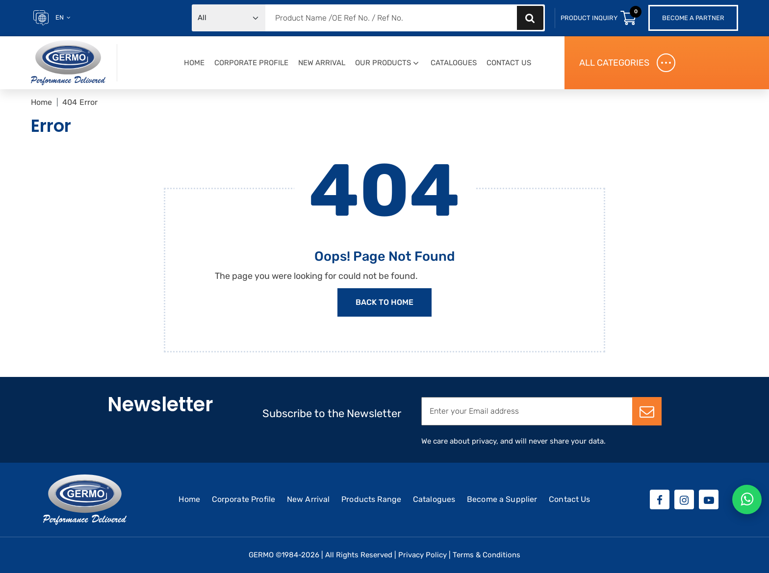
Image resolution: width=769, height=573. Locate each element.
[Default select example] (228, 17)
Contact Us (509, 62)
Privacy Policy (422, 554)
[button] (415, 63)
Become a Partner (693, 18)
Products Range (371, 499)
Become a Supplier (502, 499)
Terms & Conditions (486, 554)
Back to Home (384, 302)
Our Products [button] (383, 62)
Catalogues (454, 62)
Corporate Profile (251, 62)
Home (194, 62)
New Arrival (321, 62)
